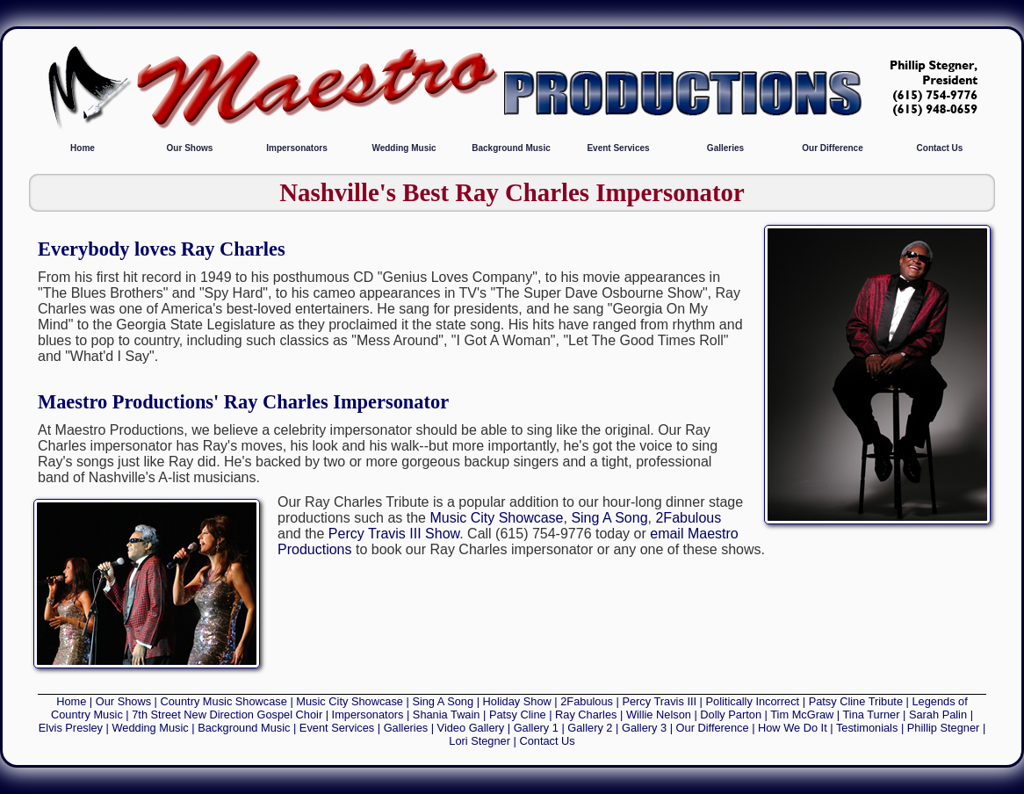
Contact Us (940, 148)
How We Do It (792, 727)
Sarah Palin (938, 714)
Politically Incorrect (753, 701)
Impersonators (296, 148)
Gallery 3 (644, 727)
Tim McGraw (801, 714)
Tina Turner (871, 714)
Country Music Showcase (224, 701)
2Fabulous (688, 517)
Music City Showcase (496, 517)
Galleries (725, 148)
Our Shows (190, 148)
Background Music (511, 148)
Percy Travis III (659, 701)
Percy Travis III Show (393, 533)
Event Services (618, 148)
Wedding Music (403, 148)
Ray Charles (586, 714)
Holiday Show (517, 701)
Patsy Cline (517, 714)
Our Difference (832, 148)
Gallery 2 (589, 727)
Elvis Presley (71, 727)
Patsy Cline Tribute (856, 701)
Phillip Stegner (943, 727)
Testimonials (867, 727)
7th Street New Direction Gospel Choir (227, 714)
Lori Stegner (479, 740)
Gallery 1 (536, 727)
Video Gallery (471, 727)
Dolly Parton (730, 714)
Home (82, 148)
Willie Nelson (658, 714)
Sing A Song (609, 517)
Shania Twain (446, 714)
